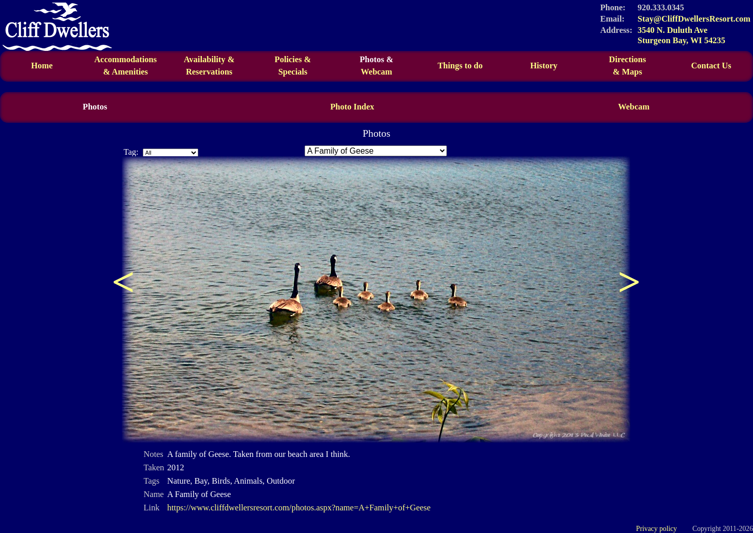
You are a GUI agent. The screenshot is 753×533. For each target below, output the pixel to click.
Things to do (460, 65)
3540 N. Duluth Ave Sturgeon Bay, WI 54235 (681, 35)
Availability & (209, 65)
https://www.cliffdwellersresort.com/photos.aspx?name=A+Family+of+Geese (299, 507)
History (543, 65)
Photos (95, 107)
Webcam (376, 72)
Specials (293, 72)
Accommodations (125, 65)
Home (41, 65)
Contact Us (711, 65)
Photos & (376, 59)
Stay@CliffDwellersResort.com (693, 19)
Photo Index (352, 107)
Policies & (293, 59)
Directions (627, 65)
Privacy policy (656, 528)
